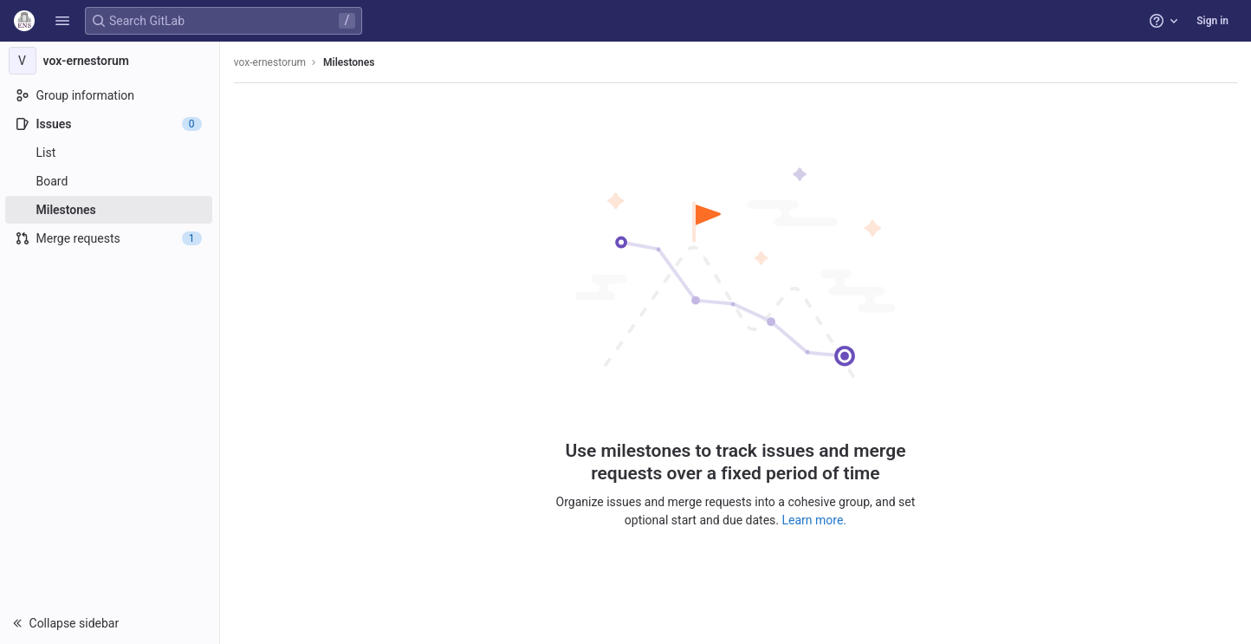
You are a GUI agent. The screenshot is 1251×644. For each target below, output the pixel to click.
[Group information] (110, 95)
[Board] (110, 181)
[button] (62, 21)
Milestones (350, 62)
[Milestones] (110, 210)
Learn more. (815, 520)
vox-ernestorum (272, 62)
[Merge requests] (110, 238)
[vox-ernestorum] (111, 60)
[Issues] (110, 124)
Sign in (1212, 21)
